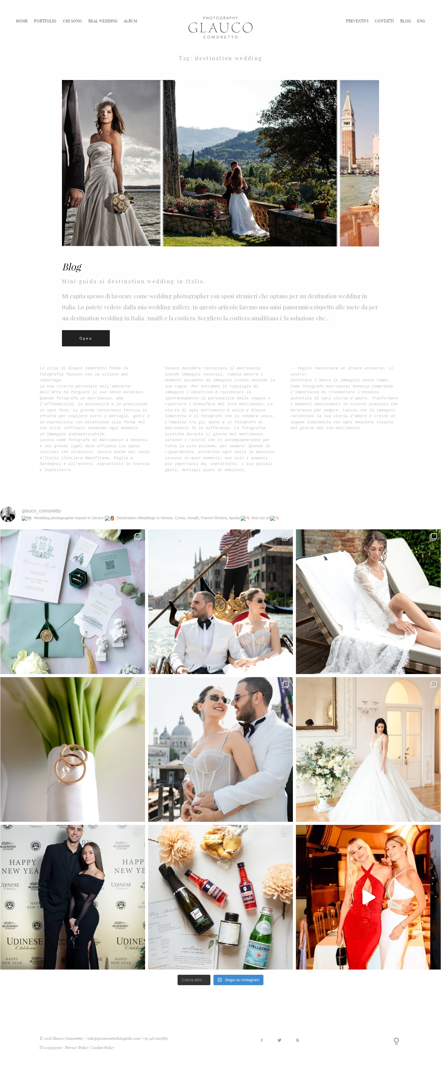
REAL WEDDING (102, 20)
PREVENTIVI (357, 20)
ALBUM (130, 20)
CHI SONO (72, 20)
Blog (71, 266)
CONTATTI (384, 20)
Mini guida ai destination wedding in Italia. (134, 281)
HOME (22, 20)
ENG (421, 20)
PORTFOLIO (45, 20)
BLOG (405, 20)
